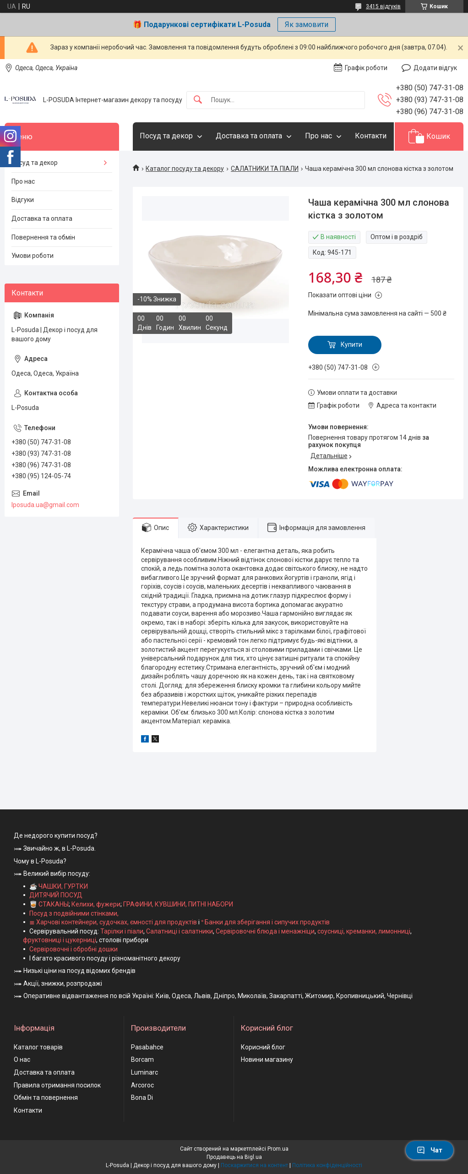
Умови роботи (32, 255)
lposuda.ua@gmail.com (45, 504)
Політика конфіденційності (327, 1165)
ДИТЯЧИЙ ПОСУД (55, 895)
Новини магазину (267, 1059)
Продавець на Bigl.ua (234, 1157)
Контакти (370, 135)
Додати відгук (435, 67)
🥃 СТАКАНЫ (49, 904)
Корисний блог (263, 1047)
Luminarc (144, 1072)
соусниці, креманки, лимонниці (363, 931)
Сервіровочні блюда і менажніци (265, 931)
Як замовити (306, 24)
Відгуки (22, 199)
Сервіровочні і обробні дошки (73, 949)
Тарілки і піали (121, 931)
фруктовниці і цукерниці (59, 940)
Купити (351, 344)
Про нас (318, 135)
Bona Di (142, 1097)
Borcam (142, 1059)
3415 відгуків (383, 6)
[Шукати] (197, 100)
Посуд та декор (166, 135)
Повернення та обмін (43, 237)
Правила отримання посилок (57, 1085)
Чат (429, 1150)
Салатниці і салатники (179, 931)
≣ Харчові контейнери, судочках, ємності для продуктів (113, 922)
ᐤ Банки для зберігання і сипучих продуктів (265, 922)
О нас (22, 1059)
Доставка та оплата (249, 135)
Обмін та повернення (46, 1097)
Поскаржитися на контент (254, 1165)
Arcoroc (142, 1085)
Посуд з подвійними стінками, (74, 913)
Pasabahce (147, 1047)
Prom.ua (277, 1149)
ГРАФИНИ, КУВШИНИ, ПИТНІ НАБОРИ (178, 904)
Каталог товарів (38, 1047)
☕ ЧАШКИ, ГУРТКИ (58, 886)
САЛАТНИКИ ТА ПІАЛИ (265, 168)
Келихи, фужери (95, 904)
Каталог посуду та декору (185, 168)
